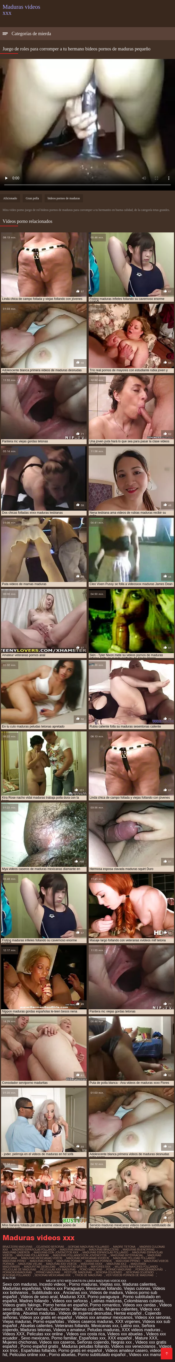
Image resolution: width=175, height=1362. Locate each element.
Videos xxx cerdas (139, 1305)
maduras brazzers (104, 1249)
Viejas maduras (17, 1321)
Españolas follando (38, 1350)
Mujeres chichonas (20, 1342)
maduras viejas (30, 1263)
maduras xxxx (91, 1263)
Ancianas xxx (75, 1292)
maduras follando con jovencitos (79, 1255)
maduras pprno (128, 1260)
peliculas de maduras (19, 1269)
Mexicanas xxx (104, 1325)
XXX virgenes (127, 1321)
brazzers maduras (17, 1246)
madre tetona (124, 1246)
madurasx (138, 1263)
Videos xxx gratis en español (46, 1317)
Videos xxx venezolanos (134, 1346)
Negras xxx (122, 1342)
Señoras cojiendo (93, 1342)
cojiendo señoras (50, 1246)
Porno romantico (105, 1305)
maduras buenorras (138, 1249)
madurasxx (11, 1266)
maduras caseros (16, 1252)
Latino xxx (130, 1325)
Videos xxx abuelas (125, 1334)
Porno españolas (49, 1321)
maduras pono (41, 1260)
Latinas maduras (106, 1301)
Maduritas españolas (22, 1288)
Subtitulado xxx (46, 1292)
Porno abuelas (62, 1354)
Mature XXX (146, 1338)
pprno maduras (48, 1272)
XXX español (120, 1338)
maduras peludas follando (134, 1258)
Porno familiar (64, 1338)
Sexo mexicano (35, 1338)
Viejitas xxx (109, 1284)
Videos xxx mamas (146, 1354)
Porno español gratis (39, 1346)
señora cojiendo (109, 1272)
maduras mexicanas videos (41, 1258)
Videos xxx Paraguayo (63, 1288)
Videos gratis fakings (21, 1305)
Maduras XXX (72, 1297)
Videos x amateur (69, 1330)
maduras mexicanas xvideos (87, 1258)
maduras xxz (116, 1263)
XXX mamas (36, 1309)
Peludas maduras (103, 1330)
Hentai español (128, 1313)
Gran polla (32, 198)
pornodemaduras (149, 1269)
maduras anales (72, 1249)
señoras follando (17, 1275)
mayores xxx (101, 1266)
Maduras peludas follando (85, 1346)
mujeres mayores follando (136, 1266)
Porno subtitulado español (102, 1354)
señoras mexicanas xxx (53, 1275)
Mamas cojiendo (88, 1309)
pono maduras (91, 1269)
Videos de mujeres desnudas (85, 1313)
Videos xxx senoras (152, 1317)
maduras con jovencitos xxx (56, 1252)
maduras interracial (127, 1255)
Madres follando (34, 1301)
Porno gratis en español (80, 1350)
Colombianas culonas (143, 1301)
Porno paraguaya (104, 1297)
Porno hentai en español (65, 1305)
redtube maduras (78, 1272)
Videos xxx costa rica (85, 1334)
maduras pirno (14, 1260)
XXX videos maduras (141, 1330)
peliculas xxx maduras (58, 1269)
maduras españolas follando (105, 1252)
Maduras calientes (139, 1284)
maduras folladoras (32, 1255)
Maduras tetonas (35, 1330)
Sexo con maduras (20, 1284)
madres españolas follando (34, 1249)
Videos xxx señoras (70, 1301)
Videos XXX (13, 1334)
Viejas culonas (137, 1288)
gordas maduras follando (88, 1246)
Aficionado (10, 198)
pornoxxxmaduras (17, 1272)
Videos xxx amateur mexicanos (104, 1317)
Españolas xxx (92, 1338)
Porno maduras (83, 1284)
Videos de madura (106, 1292)
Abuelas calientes (36, 1325)
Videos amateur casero (126, 1350)
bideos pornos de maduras (64, 198)
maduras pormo (68, 1260)
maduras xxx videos (61, 1263)
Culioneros (60, 1309)
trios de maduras (88, 1275)
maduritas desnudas (39, 1266)
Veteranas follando (72, 1325)
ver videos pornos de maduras (129, 1275)
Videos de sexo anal (38, 1297)
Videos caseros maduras (90, 1321)
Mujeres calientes (121, 1309)
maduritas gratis (73, 1266)
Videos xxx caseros (57, 1342)
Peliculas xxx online (45, 1334)
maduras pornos (99, 1260)
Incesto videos (53, 1284)
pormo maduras (118, 1269)
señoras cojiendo (140, 1272)
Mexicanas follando (103, 1288)
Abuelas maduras (39, 1313)
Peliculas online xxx (28, 1354)
